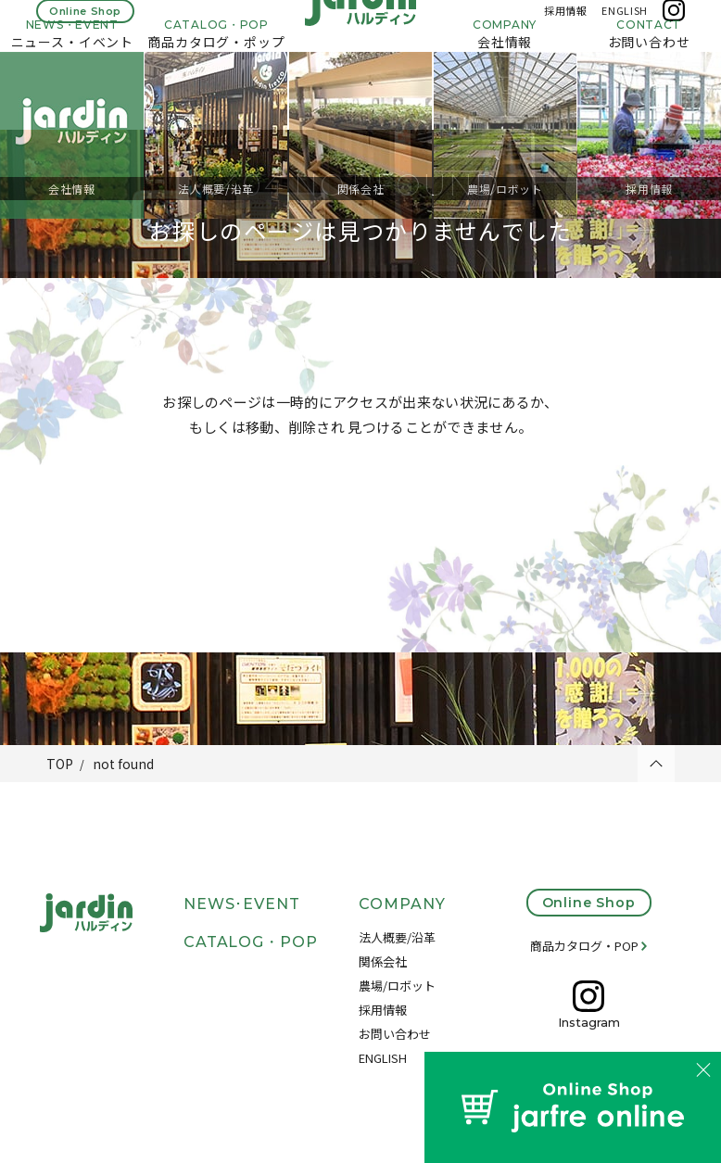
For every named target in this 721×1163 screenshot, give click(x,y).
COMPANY (402, 904)
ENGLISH (624, 26)
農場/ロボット (397, 985)
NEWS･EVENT (242, 904)
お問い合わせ (395, 1034)
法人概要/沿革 (397, 937)
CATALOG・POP (251, 942)
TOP (59, 763)
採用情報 (566, 26)
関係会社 (383, 961)
